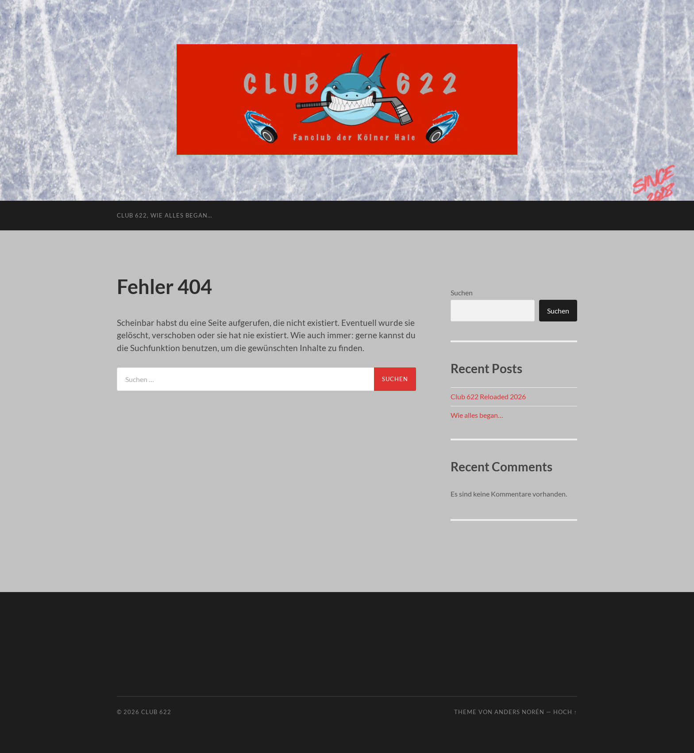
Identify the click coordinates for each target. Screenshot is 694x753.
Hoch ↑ (565, 711)
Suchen (462, 292)
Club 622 (156, 711)
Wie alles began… (477, 415)
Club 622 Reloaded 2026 (488, 396)
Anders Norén (519, 711)
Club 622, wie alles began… (164, 215)
